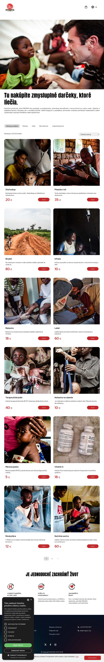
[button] (18, 655)
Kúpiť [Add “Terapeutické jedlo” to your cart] (43, 408)
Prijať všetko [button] (18, 645)
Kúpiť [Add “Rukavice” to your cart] (43, 338)
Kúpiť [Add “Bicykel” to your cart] (43, 269)
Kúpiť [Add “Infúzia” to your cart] (92, 269)
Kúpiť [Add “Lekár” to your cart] (92, 338)
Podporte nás (53, 631)
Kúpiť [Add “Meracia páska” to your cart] (43, 477)
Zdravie (25, 126)
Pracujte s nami (54, 634)
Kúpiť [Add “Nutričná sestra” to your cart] (92, 546)
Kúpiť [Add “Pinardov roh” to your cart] (92, 200)
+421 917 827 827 (84, 627)
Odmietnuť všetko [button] (18, 651)
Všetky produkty (12, 126)
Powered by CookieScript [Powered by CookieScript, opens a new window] (18, 657)
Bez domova (43, 126)
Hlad (33, 126)
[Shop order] (89, 134)
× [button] (31, 599)
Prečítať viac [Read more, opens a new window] (25, 619)
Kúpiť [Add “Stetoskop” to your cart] (43, 200)
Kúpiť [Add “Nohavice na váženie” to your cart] (92, 408)
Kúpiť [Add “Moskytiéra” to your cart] (43, 546)
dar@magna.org (84, 631)
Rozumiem (93, 658)
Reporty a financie (55, 627)
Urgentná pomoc (58, 126)
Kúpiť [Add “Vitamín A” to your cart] (92, 477)
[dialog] (18, 628)
